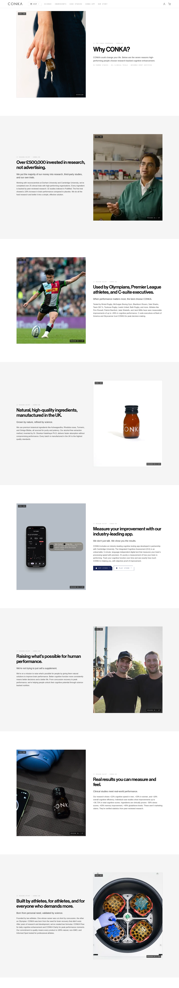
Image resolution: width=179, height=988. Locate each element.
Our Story (103, 4)
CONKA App (90, 4)
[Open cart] (169, 4)
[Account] (164, 4)
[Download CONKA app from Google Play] (124, 568)
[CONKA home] (15, 4)
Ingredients (60, 4)
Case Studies (76, 4)
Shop (34, 4)
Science (48, 4)
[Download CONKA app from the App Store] (102, 568)
